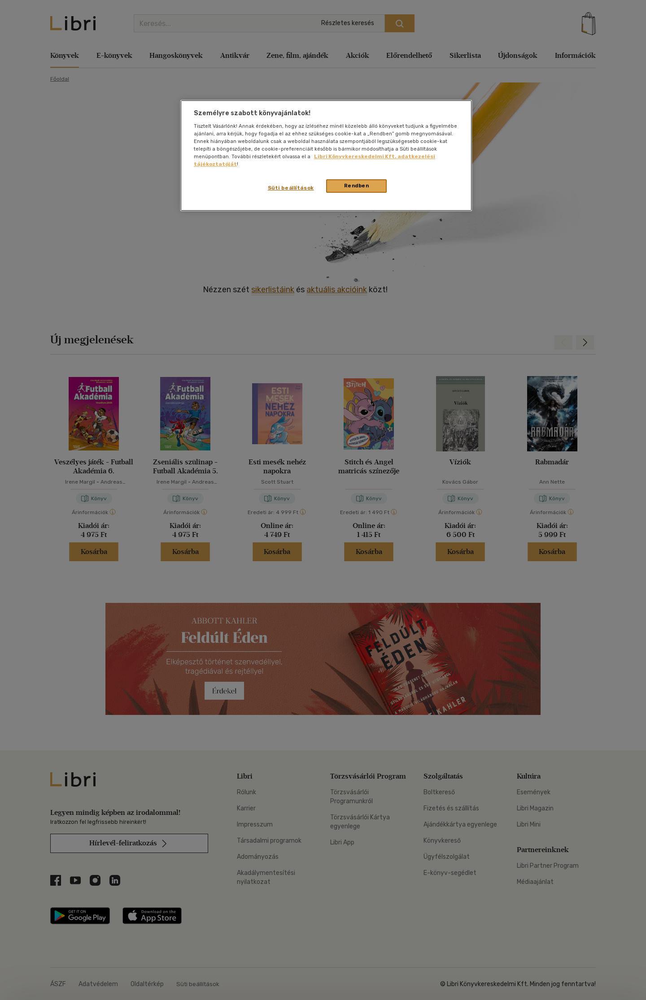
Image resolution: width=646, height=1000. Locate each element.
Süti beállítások (291, 188)
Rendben (356, 185)
